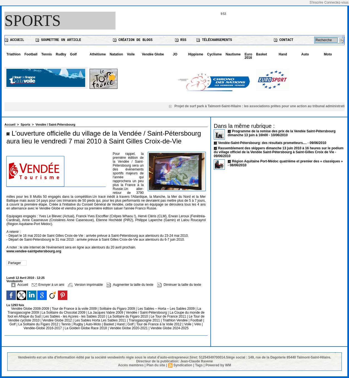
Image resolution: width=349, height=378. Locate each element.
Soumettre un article (58, 40)
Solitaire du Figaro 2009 (117, 309)
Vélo (197, 324)
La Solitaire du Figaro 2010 (128, 316)
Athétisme (98, 54)
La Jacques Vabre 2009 (106, 312)
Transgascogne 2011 (145, 320)
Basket (261, 54)
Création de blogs (133, 40)
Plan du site (155, 365)
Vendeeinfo (14, 281)
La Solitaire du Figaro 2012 (38, 324)
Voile (131, 54)
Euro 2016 (248, 56)
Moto (328, 54)
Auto (305, 54)
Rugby (78, 324)
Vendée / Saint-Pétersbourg (55, 124)
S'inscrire (316, 2)
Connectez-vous (336, 2)
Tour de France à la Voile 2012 (159, 324)
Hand (283, 54)
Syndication (182, 365)
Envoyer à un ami (48, 285)
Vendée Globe (153, 54)
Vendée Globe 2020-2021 (129, 328)
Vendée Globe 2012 (57, 320)
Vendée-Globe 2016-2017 (43, 328)
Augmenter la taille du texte (130, 285)
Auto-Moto (94, 324)
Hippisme (195, 54)
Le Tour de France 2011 (168, 316)
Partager (14, 263)
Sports (32, 20)
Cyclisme (214, 54)
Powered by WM (218, 365)
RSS (180, 40)
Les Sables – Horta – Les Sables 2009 (167, 309)
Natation (116, 54)
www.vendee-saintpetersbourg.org (33, 251)
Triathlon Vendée (176, 320)
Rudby (61, 54)
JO (175, 54)
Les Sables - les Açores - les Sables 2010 (74, 316)
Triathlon (13, 54)
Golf (73, 54)
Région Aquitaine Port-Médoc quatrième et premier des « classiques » (287, 161)
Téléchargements (214, 40)
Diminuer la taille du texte (179, 285)
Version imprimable (85, 285)
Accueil (14, 40)
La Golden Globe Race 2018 (86, 328)
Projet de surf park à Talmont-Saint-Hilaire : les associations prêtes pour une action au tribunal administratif (261, 106)
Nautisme (233, 54)
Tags (199, 365)
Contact (283, 40)
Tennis (46, 54)
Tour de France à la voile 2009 (75, 309)
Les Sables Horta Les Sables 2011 (100, 320)
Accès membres (131, 365)
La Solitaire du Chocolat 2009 (63, 312)
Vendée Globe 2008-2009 (30, 309)
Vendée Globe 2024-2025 (170, 328)
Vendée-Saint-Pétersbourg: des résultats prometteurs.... (262, 143)
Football (31, 54)
